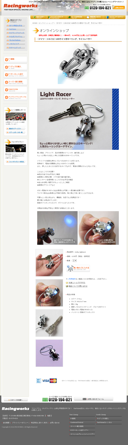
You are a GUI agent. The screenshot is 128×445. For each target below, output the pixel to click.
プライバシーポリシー (20, 423)
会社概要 (6, 423)
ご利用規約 (72, 279)
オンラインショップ (46, 23)
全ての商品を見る (15, 25)
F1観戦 (72, 418)
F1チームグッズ (15, 48)
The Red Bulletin (14, 40)
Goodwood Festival (76, 422)
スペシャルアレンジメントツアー (82, 434)
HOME (34, 23)
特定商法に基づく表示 (39, 423)
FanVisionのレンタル (104, 422)
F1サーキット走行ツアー (79, 430)
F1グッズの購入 (103, 418)
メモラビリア (14, 44)
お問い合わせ (55, 423)
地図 (49, 416)
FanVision (12, 29)
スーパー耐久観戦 (76, 426)
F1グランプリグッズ (16, 33)
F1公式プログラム (15, 37)
